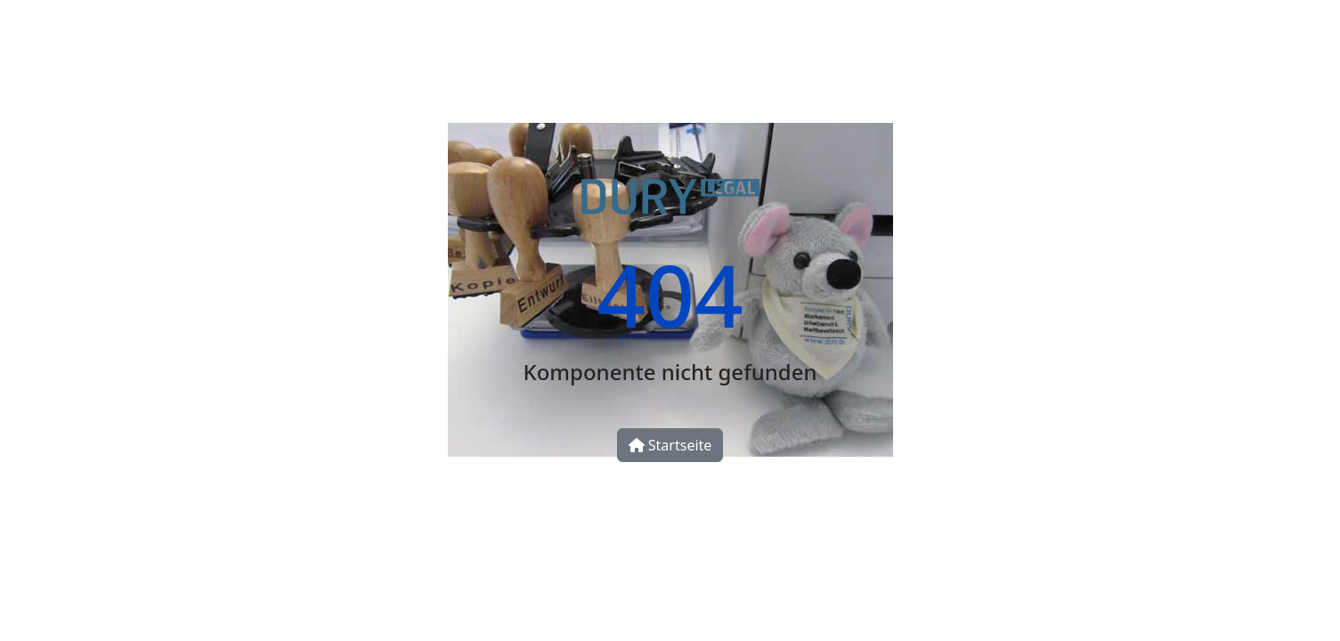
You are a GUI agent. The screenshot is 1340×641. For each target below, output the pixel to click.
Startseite (670, 445)
